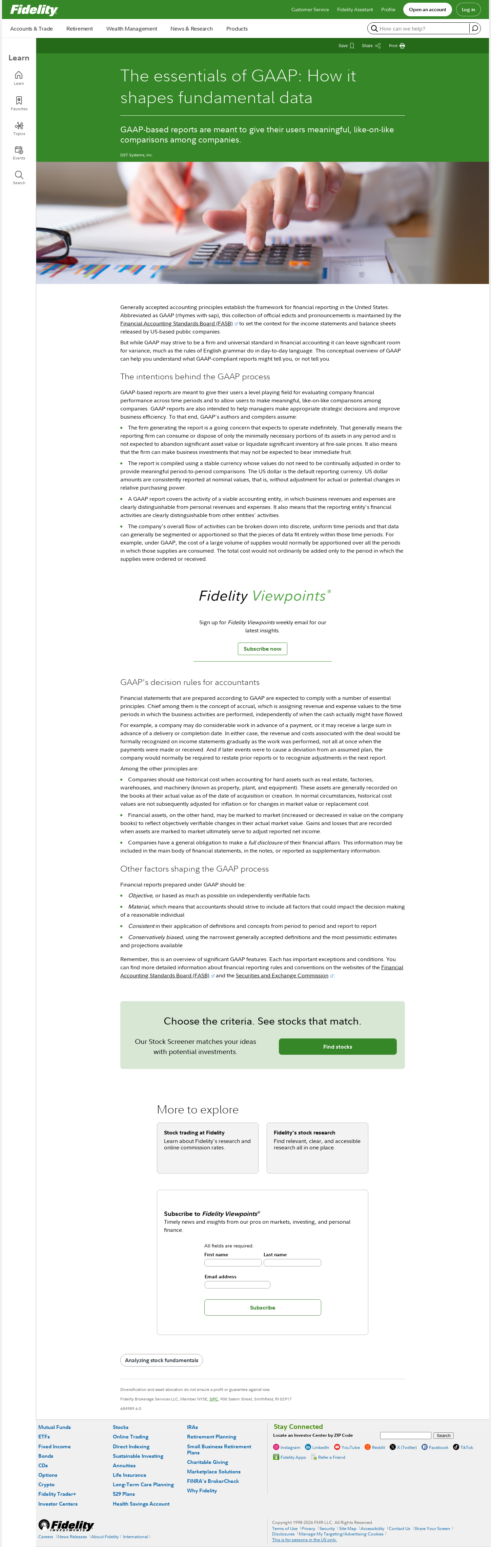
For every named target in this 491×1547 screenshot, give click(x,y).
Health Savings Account (141, 1504)
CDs (43, 1465)
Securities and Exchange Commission (282, 975)
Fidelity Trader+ (57, 1494)
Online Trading (130, 1436)
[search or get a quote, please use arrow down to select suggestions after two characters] (419, 28)
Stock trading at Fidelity (194, 1132)
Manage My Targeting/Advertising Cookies (341, 1533)
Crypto (46, 1484)
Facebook (438, 1447)
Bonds (45, 1456)
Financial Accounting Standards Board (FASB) (176, 323)
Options (47, 1475)
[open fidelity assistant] (474, 28)
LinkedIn (320, 1447)
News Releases (72, 1536)
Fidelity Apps (293, 1457)
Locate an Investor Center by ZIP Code (313, 1435)
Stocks (120, 1427)
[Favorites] (19, 103)
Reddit (378, 1447)
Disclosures (283, 1533)
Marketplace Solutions (214, 1471)
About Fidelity (105, 1536)
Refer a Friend (331, 1457)
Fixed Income (54, 1446)
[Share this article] (371, 46)
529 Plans (124, 1494)
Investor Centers (58, 1504)
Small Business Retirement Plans (219, 1449)
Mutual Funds (54, 1427)
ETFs (44, 1436)
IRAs (192, 1427)
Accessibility (372, 1528)
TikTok (467, 1447)
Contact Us (399, 1528)
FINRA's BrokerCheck (213, 1481)
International (135, 1536)
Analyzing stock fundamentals (161, 1360)
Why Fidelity (202, 1490)
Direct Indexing (131, 1446)
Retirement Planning (211, 1436)
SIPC (213, 1399)
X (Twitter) (407, 1447)
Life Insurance (129, 1475)
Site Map (347, 1528)
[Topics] (19, 128)
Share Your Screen (432, 1528)
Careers (45, 1536)
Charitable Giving (207, 1462)
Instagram (290, 1447)
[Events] (19, 153)
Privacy (308, 1528)
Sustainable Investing (138, 1456)
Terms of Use (285, 1528)
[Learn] (19, 78)
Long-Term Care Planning (143, 1484)
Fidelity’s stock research (304, 1132)
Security (327, 1528)
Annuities (124, 1465)
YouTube (351, 1447)
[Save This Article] (346, 46)
